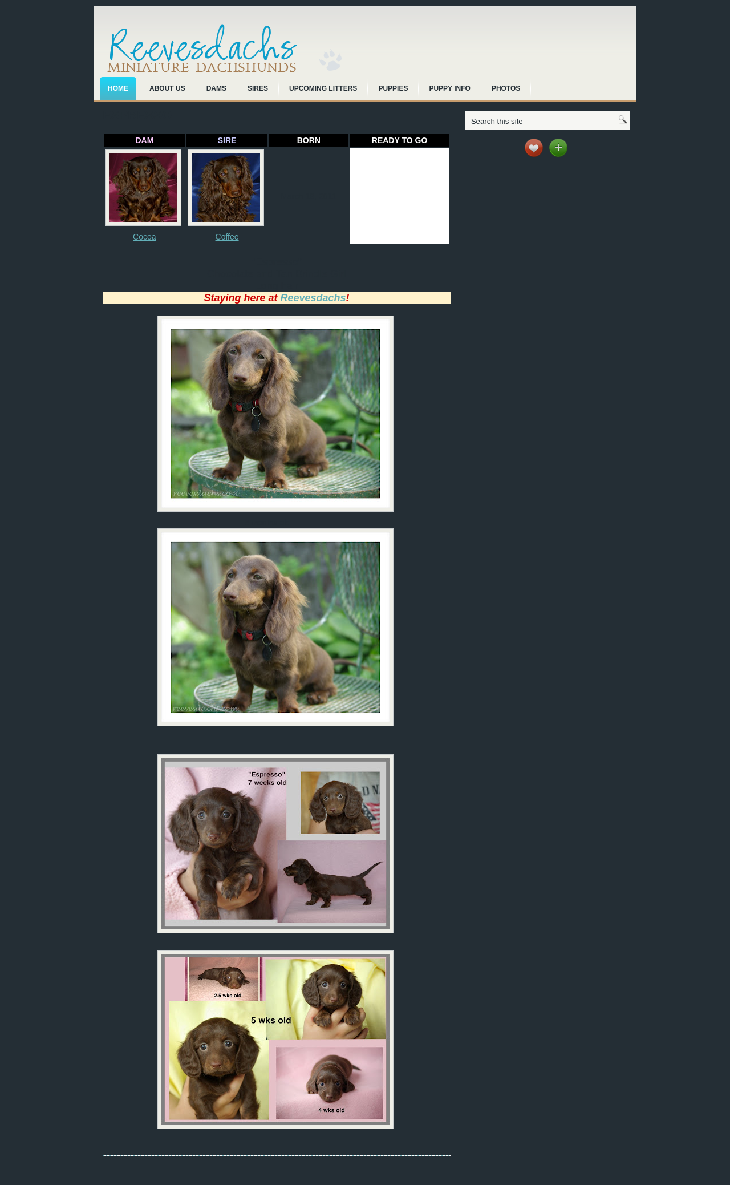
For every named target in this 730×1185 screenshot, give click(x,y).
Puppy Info (449, 88)
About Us (167, 88)
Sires (258, 88)
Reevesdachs (313, 298)
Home (118, 88)
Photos (506, 88)
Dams (216, 88)
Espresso (137, 115)
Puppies (393, 88)
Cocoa (144, 236)
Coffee (227, 236)
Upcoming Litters (323, 88)
